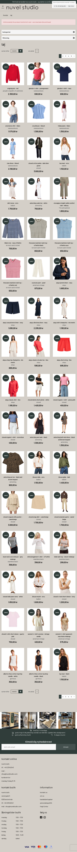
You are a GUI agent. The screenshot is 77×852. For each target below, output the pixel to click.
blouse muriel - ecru (38, 597)
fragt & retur (44, 807)
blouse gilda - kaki (64, 477)
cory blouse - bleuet (38, 126)
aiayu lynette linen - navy (64, 283)
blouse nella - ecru (38, 477)
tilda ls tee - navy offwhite (12, 243)
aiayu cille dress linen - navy (38, 323)
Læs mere (71, 6)
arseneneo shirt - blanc (12, 126)
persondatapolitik (46, 803)
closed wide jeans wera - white (13, 597)
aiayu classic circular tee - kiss (38, 360)
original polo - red (12, 88)
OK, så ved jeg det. (60, 6)
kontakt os (43, 793)
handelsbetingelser (46, 800)
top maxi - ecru (64, 163)
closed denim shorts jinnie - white (38, 400)
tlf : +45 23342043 (8, 768)
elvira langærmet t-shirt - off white (38, 557)
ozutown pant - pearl (38, 283)
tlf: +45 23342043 (7, 803)
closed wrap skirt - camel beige (38, 517)
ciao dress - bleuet (13, 163)
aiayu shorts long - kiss (64, 360)
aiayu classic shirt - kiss (12, 400)
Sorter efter (5, 51)
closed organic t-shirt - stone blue (13, 437)
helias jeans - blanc (64, 126)
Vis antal (31, 51)
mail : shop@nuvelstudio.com (11, 807)
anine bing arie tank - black (38, 437)
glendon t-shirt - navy (64, 88)
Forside (5, 15)
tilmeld (65, 747)
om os (42, 796)
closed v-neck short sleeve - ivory (64, 597)
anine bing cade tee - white (38, 203)
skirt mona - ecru (12, 203)
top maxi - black (64, 674)
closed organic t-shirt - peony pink (64, 400)
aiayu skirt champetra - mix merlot (64, 323)
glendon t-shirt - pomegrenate (38, 88)
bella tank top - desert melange (64, 557)
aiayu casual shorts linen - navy (13, 323)
